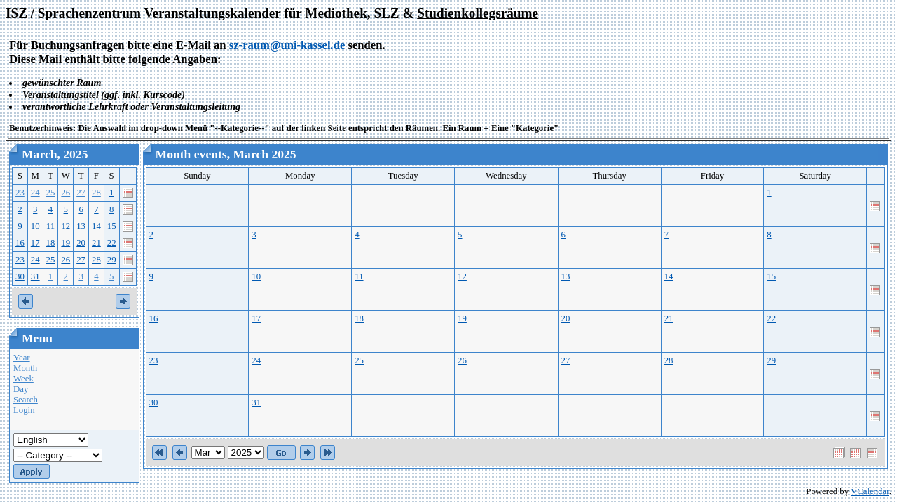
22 (111, 243)
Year (21, 358)
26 (65, 192)
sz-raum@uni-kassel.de (287, 45)
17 (35, 243)
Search (25, 400)
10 (35, 226)
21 (96, 243)
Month (25, 368)
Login (24, 410)
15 (111, 226)
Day (20, 389)
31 (35, 276)
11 (50, 226)
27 (80, 192)
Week (23, 379)
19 (65, 243)
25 (50, 192)
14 (96, 226)
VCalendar (870, 491)
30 (20, 276)
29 (111, 260)
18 (50, 243)
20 (80, 243)
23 (20, 192)
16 (20, 243)
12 (65, 226)
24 (35, 192)
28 (96, 192)
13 (80, 226)
